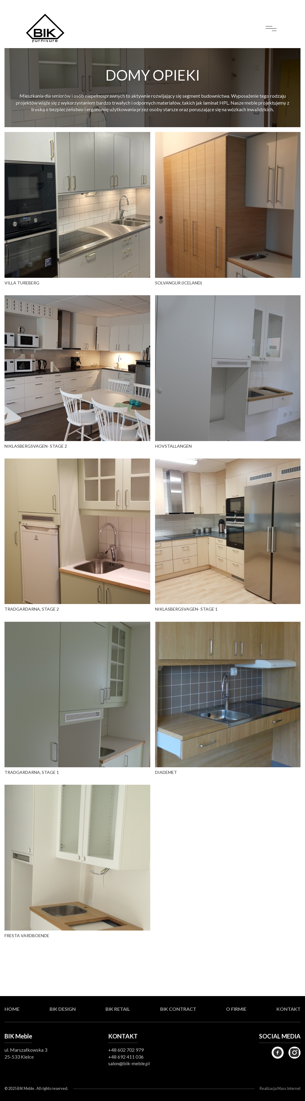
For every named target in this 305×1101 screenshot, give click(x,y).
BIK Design (63, 1009)
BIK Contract (178, 1009)
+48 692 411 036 (126, 1057)
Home (12, 1009)
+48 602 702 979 (126, 1050)
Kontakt (288, 1009)
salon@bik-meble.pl (129, 1063)
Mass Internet (288, 1088)
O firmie (236, 1009)
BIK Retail (117, 1009)
